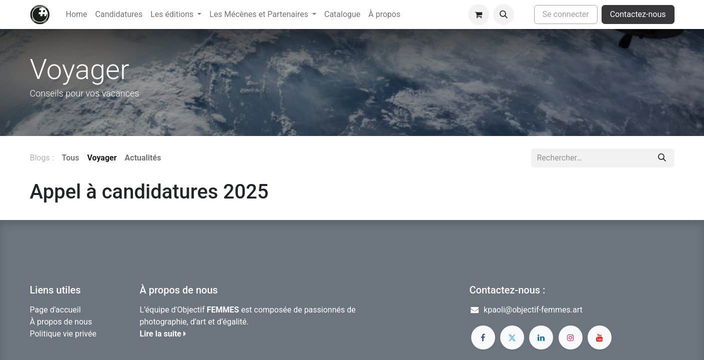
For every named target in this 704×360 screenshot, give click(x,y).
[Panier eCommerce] (478, 14)
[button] (503, 14)
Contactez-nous (638, 14)
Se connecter (566, 14)
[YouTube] (600, 338)
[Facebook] (483, 338)
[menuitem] (76, 14)
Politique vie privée (63, 333)
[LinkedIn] (541, 338)
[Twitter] (512, 338)
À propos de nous (61, 321)
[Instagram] (571, 338)
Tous (70, 157)
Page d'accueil (55, 309)
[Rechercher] (662, 158)
